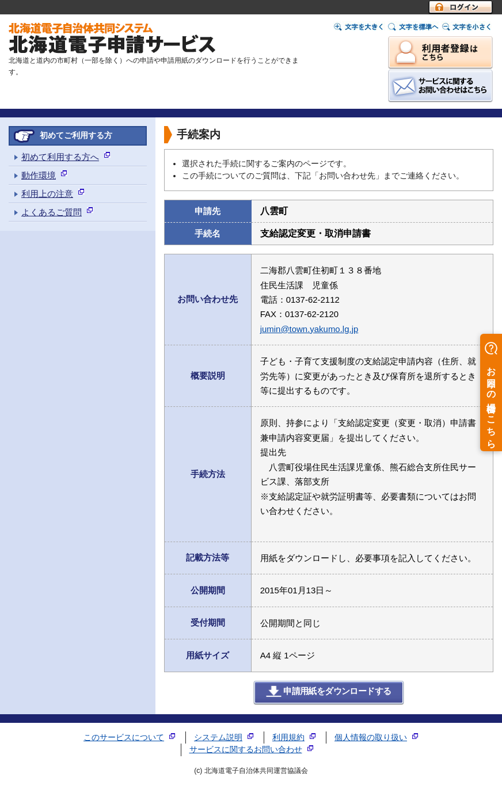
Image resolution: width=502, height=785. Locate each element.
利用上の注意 (47, 194)
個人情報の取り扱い (370, 737)
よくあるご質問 (51, 212)
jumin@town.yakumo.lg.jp (309, 329)
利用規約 (288, 737)
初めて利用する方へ (60, 157)
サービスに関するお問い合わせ (245, 749)
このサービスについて (123, 737)
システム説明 (218, 737)
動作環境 (38, 175)
